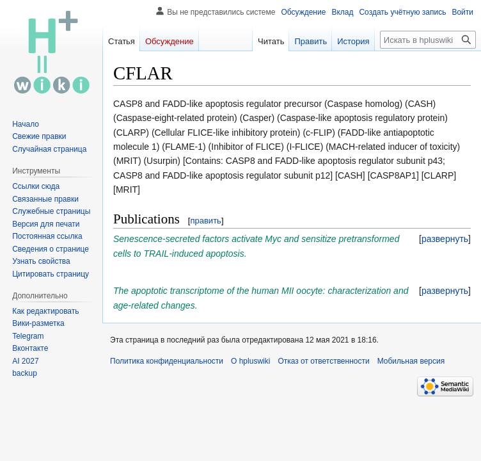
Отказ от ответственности (323, 361)
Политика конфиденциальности (166, 361)
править (205, 220)
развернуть (445, 239)
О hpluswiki (250, 361)
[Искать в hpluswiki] (428, 40)
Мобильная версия (411, 361)
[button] (445, 239)
